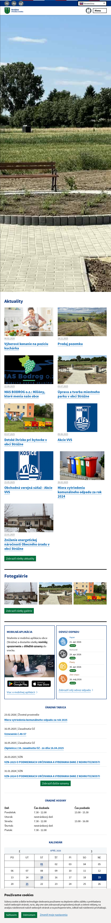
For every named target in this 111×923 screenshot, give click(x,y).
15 (41, 877)
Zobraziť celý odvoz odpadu (75, 690)
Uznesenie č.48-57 (15, 734)
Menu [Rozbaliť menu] (100, 10)
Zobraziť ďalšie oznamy (55, 783)
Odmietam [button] (29, 915)
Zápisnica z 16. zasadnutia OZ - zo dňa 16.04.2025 (34, 748)
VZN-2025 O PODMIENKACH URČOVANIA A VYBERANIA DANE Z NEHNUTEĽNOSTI (52, 762)
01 (41, 864)
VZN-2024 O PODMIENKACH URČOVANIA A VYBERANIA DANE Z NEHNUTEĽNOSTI (52, 776)
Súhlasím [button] (11, 915)
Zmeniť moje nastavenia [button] (53, 914)
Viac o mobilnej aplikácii (21, 692)
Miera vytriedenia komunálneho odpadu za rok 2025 (35, 720)
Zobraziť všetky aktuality (20, 558)
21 (27, 884)
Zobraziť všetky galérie (19, 611)
